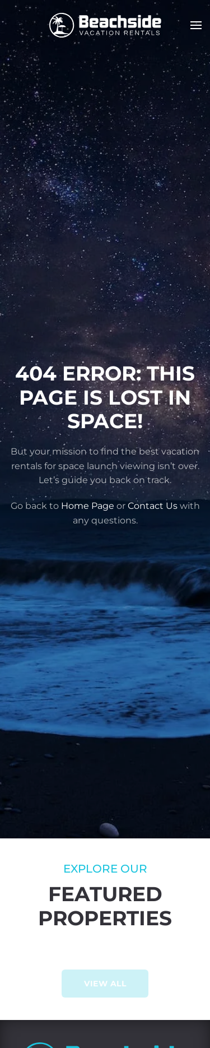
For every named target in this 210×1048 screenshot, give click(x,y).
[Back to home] (105, 25)
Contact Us (153, 505)
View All (105, 984)
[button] (196, 25)
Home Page (87, 505)
